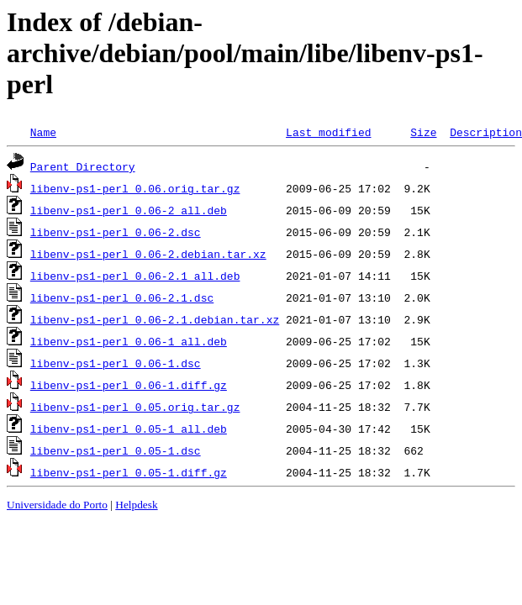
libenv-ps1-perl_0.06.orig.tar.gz (135, 188)
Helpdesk (136, 504)
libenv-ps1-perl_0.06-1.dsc (115, 363)
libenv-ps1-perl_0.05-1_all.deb (128, 428)
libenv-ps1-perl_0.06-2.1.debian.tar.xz (154, 319)
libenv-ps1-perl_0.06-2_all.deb (128, 210)
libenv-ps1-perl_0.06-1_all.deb (128, 341)
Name (43, 131)
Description (486, 131)
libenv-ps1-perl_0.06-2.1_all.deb (135, 275)
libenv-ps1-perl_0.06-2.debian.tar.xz (148, 253)
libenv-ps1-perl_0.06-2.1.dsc (122, 297)
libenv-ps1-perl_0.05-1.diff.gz (128, 472)
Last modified (328, 131)
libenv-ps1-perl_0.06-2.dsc (115, 231)
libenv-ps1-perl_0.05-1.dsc (115, 450)
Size (423, 131)
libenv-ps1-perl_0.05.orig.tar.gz (135, 406)
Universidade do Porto (57, 504)
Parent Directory (82, 166)
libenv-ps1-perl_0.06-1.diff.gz (128, 384)
